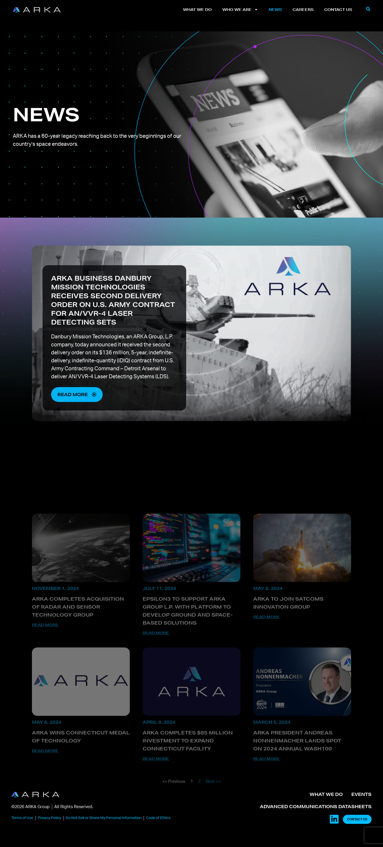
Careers (303, 9)
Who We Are (240, 9)
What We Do (197, 9)
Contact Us (338, 9)
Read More (45, 661)
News (275, 9)
